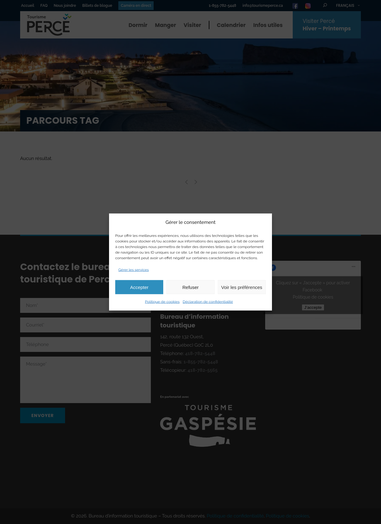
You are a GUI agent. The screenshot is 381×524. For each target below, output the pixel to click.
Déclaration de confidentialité (208, 302)
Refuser (190, 287)
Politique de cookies (162, 302)
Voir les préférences (241, 287)
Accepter (139, 287)
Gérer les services (133, 270)
